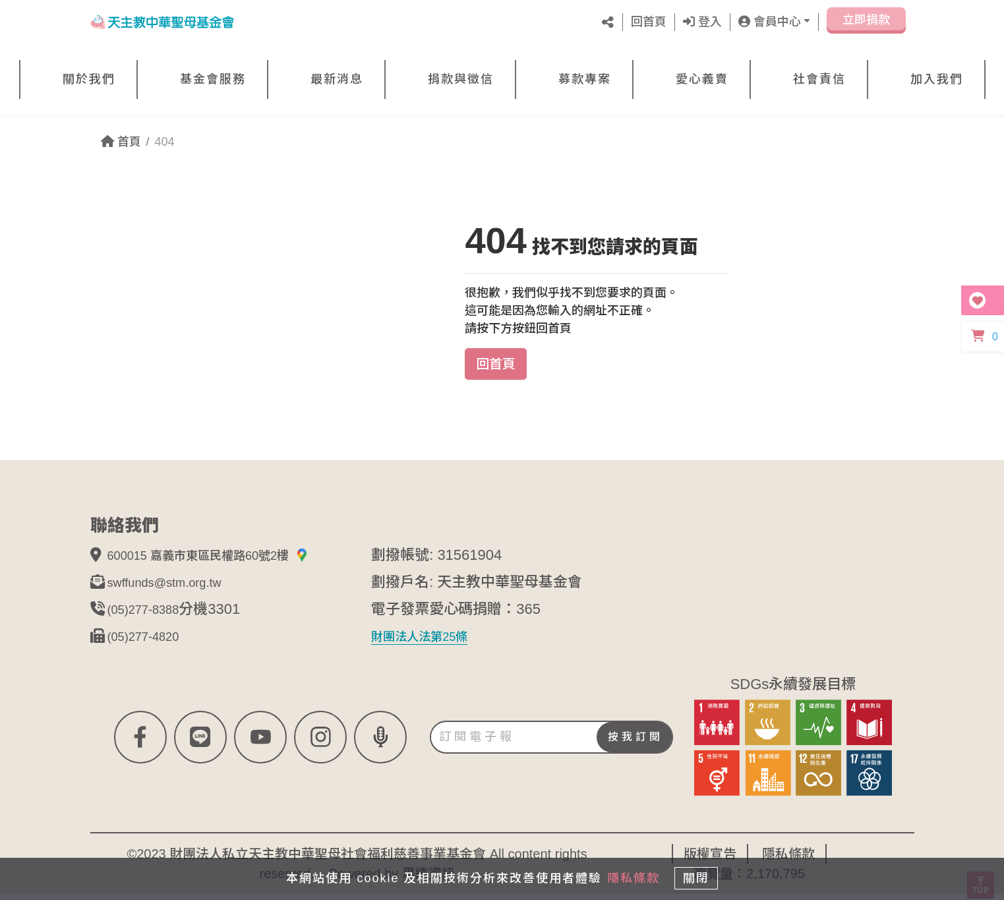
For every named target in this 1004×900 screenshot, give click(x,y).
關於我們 (89, 79)
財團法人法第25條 (429, 642)
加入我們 (936, 79)
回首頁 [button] (496, 364)
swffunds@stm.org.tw (176, 588)
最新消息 (336, 79)
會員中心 (769, 21)
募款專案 (584, 79)
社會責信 (819, 79)
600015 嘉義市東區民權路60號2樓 (228, 561)
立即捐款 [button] (866, 24)
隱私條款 (625, 875)
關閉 (703, 875)
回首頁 (648, 21)
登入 (702, 21)
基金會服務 (213, 79)
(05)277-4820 (150, 642)
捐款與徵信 (461, 79)
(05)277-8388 (150, 615)
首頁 (121, 141)
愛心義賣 (702, 79)
